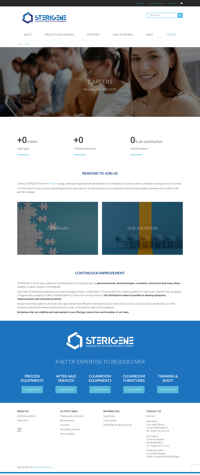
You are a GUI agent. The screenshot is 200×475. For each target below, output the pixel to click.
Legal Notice (109, 417)
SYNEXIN (53, 183)
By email (150, 417)
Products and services (59, 34)
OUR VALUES (58, 229)
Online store (22, 422)
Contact (171, 3)
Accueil (19, 44)
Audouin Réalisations (34, 468)
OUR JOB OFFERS (142, 229)
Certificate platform (26, 417)
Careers (171, 34)
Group (28, 34)
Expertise (93, 34)
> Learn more (32, 391)
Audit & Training (123, 34)
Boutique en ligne (156, 3)
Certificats (140, 3)
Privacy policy (109, 422)
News (149, 34)
